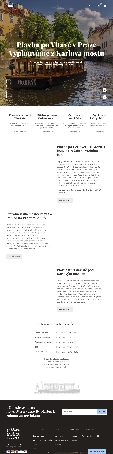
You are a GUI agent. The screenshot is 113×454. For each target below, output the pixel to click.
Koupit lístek (65, 200)
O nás (35, 444)
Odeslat (101, 412)
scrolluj (6, 81)
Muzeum (56, 448)
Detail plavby (58, 436)
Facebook (74, 436)
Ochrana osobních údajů (42, 440)
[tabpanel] (94, 436)
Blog (35, 448)
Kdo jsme (57, 444)
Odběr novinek (97, 451)
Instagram (74, 440)
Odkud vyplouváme (61, 440)
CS (89, 6)
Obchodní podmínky (41, 436)
